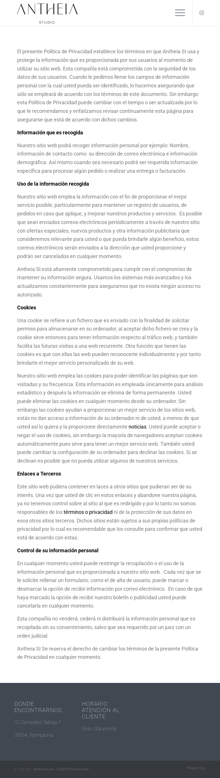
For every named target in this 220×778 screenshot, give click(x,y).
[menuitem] (195, 768)
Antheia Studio (44, 769)
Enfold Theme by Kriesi (73, 769)
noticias (137, 427)
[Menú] (177, 13)
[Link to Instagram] (201, 13)
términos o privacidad (88, 512)
